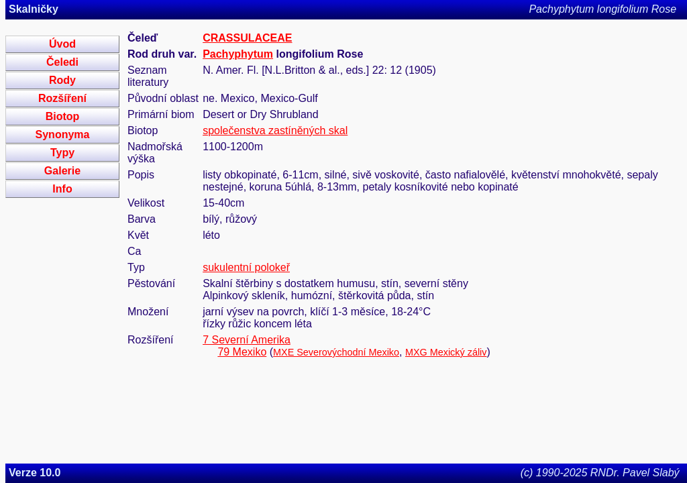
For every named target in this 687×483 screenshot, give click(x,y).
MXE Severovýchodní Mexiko (336, 352)
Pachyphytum (238, 54)
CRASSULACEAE (247, 38)
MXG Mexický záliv (446, 352)
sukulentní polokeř (246, 267)
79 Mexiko (241, 352)
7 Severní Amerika (246, 339)
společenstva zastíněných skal (275, 130)
